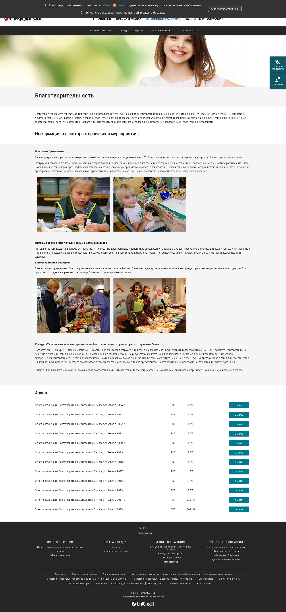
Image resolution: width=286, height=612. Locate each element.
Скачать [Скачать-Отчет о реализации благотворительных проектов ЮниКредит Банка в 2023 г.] (239, 414)
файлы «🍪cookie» (113, 5)
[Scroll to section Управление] (102, 19)
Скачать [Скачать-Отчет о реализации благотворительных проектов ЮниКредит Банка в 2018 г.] (239, 462)
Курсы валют (204, 583)
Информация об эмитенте (226, 555)
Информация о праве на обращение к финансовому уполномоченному (106, 583)
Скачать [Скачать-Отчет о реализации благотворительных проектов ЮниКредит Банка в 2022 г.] (239, 424)
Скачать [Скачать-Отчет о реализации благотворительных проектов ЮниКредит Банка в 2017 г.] (239, 471)
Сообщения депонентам (179, 583)
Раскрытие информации (84, 574)
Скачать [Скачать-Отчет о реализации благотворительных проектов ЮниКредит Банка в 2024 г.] (239, 405)
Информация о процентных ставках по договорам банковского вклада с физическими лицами (182, 574)
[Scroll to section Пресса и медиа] (128, 19)
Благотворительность (162, 30)
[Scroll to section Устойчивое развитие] (163, 19)
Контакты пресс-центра (115, 551)
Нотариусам (154, 583)
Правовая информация (114, 574)
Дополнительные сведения (226, 559)
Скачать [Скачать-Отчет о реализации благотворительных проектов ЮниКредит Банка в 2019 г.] (239, 452)
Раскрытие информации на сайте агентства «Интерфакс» (163, 579)
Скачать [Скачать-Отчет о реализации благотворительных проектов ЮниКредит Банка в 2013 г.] (239, 509)
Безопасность (206, 579)
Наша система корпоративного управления (60, 547)
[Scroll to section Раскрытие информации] (204, 19)
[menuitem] (278, 66)
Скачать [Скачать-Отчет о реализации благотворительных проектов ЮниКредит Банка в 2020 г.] (239, 443)
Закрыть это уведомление (224, 8)
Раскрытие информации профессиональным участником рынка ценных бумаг (86, 579)
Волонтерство (189, 30)
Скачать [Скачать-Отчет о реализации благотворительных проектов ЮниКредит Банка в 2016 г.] (239, 481)
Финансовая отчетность (226, 551)
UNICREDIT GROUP (143, 533)
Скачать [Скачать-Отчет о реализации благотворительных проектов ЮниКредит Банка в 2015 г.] (239, 490)
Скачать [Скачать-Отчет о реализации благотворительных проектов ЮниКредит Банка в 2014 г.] (239, 499)
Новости (115, 547)
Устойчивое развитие (100, 30)
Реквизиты (60, 574)
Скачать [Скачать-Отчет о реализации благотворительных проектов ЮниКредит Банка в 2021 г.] (239, 433)
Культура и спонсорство (131, 30)
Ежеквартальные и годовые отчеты (226, 547)
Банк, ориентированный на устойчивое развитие (170, 548)
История (60, 551)
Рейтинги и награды (59, 555)
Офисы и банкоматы (229, 579)
